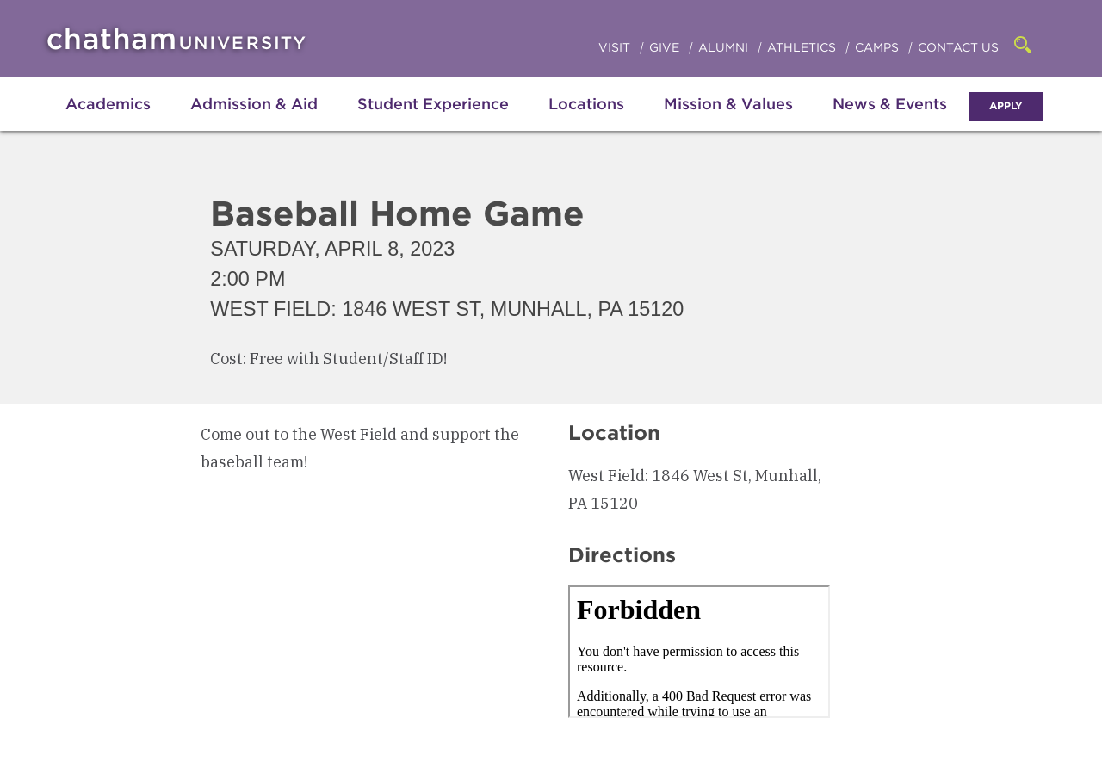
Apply (1006, 105)
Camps (878, 47)
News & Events (890, 104)
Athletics (803, 47)
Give (666, 47)
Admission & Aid (254, 104)
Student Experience (433, 104)
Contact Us (958, 47)
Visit (616, 47)
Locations (586, 104)
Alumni (725, 47)
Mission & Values (728, 104)
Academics (108, 104)
